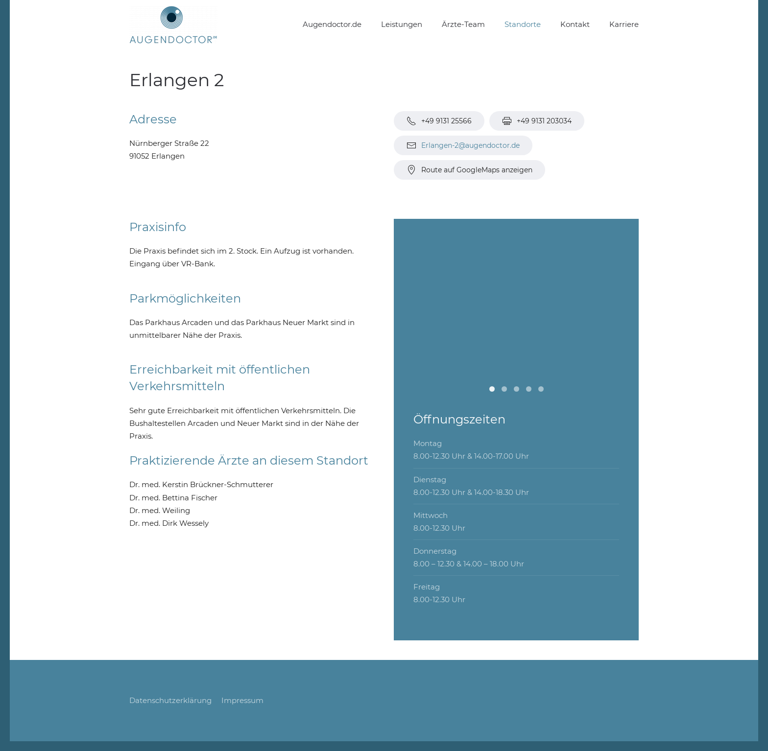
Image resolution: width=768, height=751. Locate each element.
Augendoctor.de (332, 24)
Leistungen (401, 24)
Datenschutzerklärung (170, 700)
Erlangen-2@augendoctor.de (470, 145)
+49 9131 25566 (439, 121)
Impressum (242, 700)
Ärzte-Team (463, 24)
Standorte (522, 24)
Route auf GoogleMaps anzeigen (469, 170)
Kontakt (575, 24)
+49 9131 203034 (537, 121)
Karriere (624, 24)
